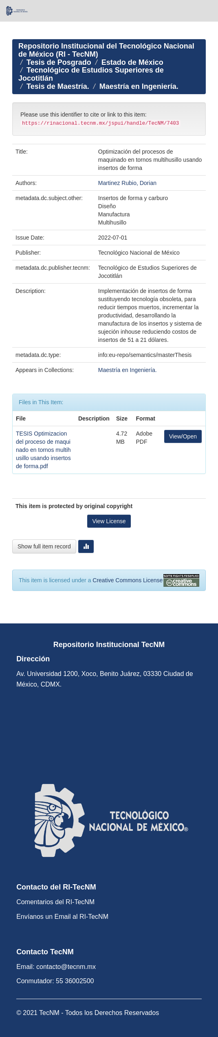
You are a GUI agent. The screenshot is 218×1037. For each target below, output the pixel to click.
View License (109, 521)
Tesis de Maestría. (57, 86)
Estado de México (132, 62)
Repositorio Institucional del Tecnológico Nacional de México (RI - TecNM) (106, 50)
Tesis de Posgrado (58, 62)
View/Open (183, 436)
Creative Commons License (127, 580)
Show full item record (44, 546)
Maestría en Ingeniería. (138, 86)
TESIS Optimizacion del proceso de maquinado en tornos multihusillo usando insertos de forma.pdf (43, 449)
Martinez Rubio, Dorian (127, 183)
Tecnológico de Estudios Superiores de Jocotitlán (91, 74)
